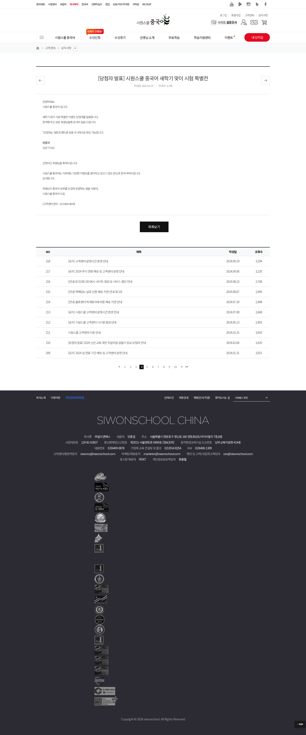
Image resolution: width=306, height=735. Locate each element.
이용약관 (55, 398)
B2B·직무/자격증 (121, 4)
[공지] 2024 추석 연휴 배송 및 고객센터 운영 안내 (96, 271)
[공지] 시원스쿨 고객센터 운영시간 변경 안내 (93, 312)
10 (175, 367)
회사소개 (40, 398)
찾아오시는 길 (222, 398)
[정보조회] (168, 442)
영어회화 (40, 4)
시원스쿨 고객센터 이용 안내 (84, 332)
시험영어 (52, 4)
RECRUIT (146, 4)
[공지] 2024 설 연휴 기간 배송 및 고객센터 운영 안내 (97, 353)
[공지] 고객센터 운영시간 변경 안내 (88, 261)
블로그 (257, 4)
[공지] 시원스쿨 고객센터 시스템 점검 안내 (92, 322)
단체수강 (169, 398)
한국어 (85, 4)
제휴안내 (183, 398)
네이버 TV (240, 4)
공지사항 (263, 15)
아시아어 (74, 4)
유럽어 (63, 4)
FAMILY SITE (241, 398)
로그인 (223, 15)
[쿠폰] (254, 22)
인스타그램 (248, 4)
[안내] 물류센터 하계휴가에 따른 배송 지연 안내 (95, 302)
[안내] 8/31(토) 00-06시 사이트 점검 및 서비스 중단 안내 (100, 281)
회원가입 (236, 15)
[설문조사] (224, 22)
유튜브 (231, 4)
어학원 (136, 4)
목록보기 (154, 226)
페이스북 (265, 4)
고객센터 (249, 15)
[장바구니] (264, 22)
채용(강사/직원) (202, 398)
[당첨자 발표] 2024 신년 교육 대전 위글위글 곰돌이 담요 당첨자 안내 (107, 343)
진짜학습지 (96, 4)
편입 (107, 4)
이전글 (40, 80)
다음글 (265, 80)
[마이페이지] (243, 22)
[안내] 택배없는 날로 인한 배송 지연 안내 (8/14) (95, 292)
